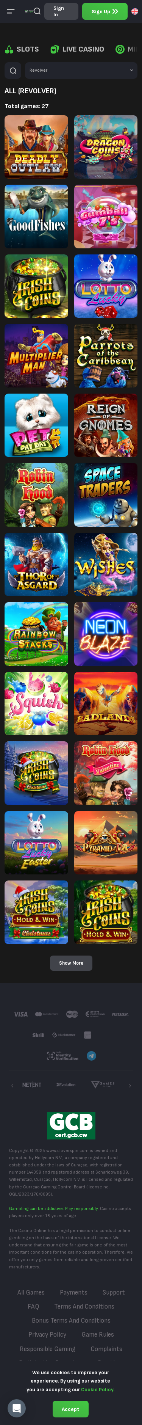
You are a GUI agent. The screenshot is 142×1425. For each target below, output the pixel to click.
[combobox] (134, 11)
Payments (73, 1292)
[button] (17, 1408)
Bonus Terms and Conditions (71, 1321)
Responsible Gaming (47, 1349)
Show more (71, 963)
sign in (58, 11)
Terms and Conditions (84, 1306)
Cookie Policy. (97, 1389)
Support (114, 1292)
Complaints (106, 1349)
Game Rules (97, 1335)
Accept (71, 1409)
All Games (31, 1292)
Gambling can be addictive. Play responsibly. (54, 1209)
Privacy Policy (47, 1335)
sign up (105, 11)
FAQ (33, 1306)
